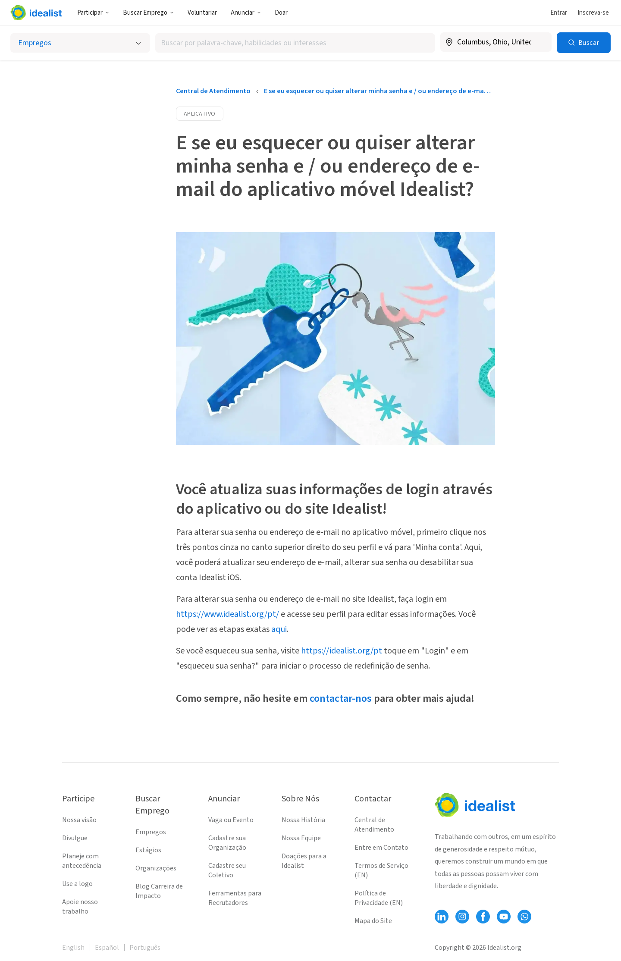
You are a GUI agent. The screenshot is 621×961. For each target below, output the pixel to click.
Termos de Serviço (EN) (381, 870)
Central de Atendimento (213, 91)
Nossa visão (79, 820)
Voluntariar (202, 12)
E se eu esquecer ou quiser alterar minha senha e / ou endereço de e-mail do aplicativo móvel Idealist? (377, 91)
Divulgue (75, 838)
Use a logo (77, 884)
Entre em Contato (381, 847)
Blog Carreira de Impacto (159, 891)
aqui (279, 629)
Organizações (155, 868)
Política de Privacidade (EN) (378, 898)
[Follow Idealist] (441, 916)
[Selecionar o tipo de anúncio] (80, 43)
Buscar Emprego (148, 12)
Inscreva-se (593, 12)
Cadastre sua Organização (227, 842)
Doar (281, 12)
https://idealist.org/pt (341, 651)
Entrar (558, 12)
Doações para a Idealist (304, 860)
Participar (93, 12)
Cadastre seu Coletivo (227, 870)
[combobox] (295, 43)
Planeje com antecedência (81, 860)
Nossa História (303, 820)
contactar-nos (341, 698)
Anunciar (246, 12)
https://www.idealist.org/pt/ (227, 614)
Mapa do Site (373, 921)
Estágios (148, 850)
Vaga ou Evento (231, 820)
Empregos (150, 832)
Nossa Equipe (301, 838)
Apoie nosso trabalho (80, 906)
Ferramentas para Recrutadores (234, 898)
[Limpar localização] (539, 42)
